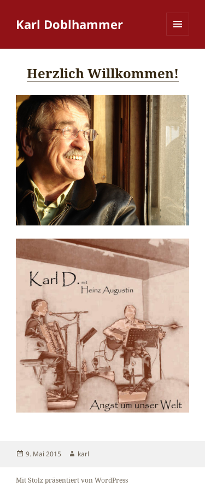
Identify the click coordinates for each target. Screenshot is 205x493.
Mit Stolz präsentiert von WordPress (72, 480)
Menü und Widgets (178, 35)
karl (83, 454)
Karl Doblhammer (69, 24)
